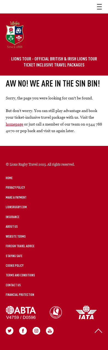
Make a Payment (16, 197)
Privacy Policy (15, 187)
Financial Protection (20, 294)
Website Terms (16, 236)
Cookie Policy (15, 265)
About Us (12, 226)
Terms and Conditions (20, 275)
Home (9, 178)
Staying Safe (14, 256)
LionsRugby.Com (16, 207)
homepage (14, 124)
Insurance (12, 217)
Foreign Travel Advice (20, 246)
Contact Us (13, 285)
